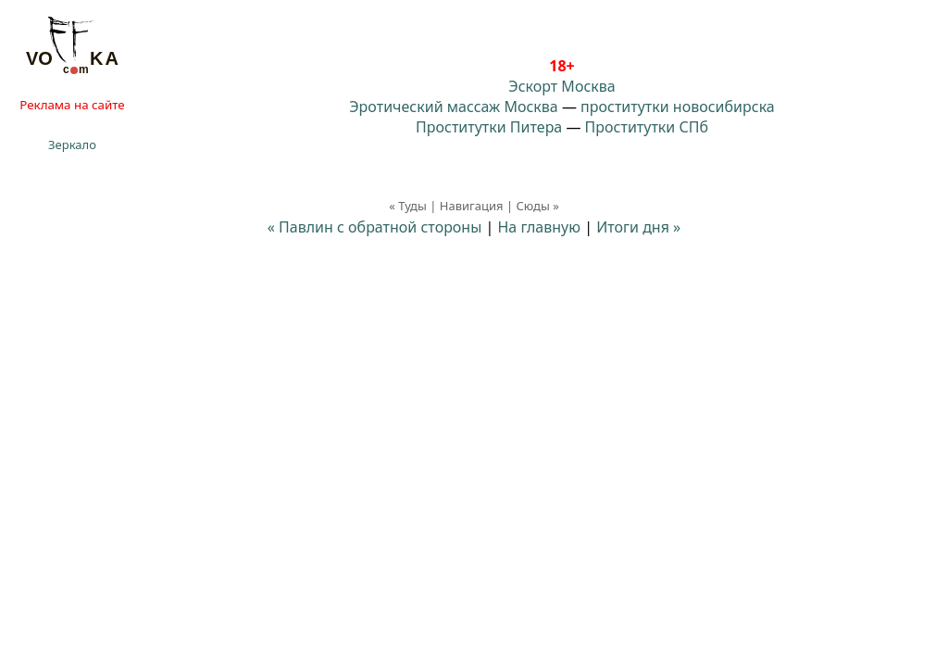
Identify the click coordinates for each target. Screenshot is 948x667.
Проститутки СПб (646, 127)
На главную (538, 227)
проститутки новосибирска (677, 106)
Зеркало (72, 144)
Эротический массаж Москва (453, 106)
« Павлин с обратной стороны (375, 227)
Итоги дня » (638, 227)
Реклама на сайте (71, 104)
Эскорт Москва (561, 86)
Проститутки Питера (489, 127)
